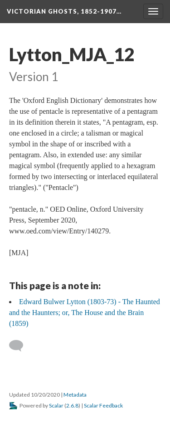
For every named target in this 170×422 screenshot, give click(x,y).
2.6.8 (72, 405)
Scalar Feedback (103, 405)
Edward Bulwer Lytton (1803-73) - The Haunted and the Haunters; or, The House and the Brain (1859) (84, 312)
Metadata (75, 394)
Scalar (56, 405)
